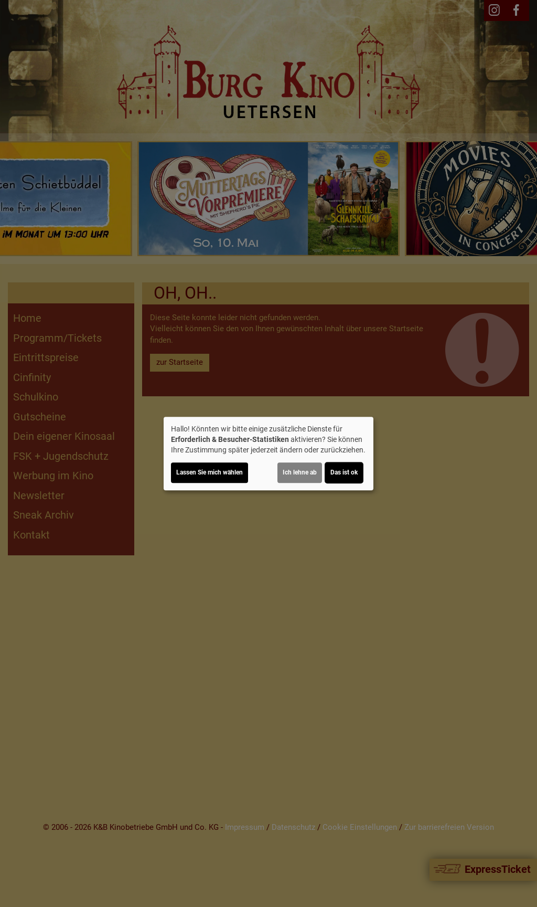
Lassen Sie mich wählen (209, 472)
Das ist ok (344, 472)
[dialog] (268, 453)
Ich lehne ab (300, 472)
